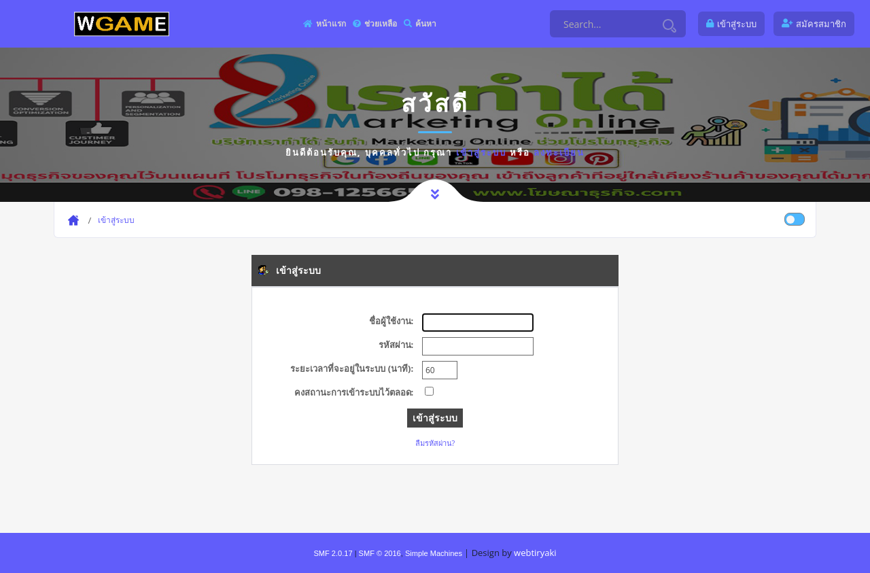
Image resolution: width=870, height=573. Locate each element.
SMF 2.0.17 (332, 553)
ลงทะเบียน (559, 152)
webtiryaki (535, 552)
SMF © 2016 (380, 553)
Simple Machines (433, 553)
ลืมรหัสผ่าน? (435, 443)
